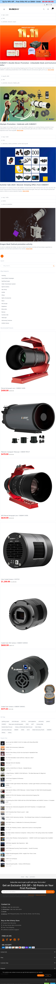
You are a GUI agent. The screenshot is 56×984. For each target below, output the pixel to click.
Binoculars (4, 309)
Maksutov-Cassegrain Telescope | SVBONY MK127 (15, 452)
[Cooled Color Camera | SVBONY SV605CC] (28, 678)
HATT (32, 724)
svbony (9, 732)
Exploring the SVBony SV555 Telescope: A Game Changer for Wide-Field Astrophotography (28, 790)
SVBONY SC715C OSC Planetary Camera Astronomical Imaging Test (22, 795)
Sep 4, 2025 (5, 15)
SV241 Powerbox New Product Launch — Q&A (17, 812)
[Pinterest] (18, 939)
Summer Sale (5, 314)
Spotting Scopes (6, 281)
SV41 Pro (23, 721)
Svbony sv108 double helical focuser (23, 727)
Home (22, 876)
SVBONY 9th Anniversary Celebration (15, 747)
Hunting (4, 275)
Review (3, 312)
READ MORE (51, 69)
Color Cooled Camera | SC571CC (10, 579)
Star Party (4, 289)
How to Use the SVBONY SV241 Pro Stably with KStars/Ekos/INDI (22, 742)
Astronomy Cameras (7, 320)
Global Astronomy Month (38, 729)
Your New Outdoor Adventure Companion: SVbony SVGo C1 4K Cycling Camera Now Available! (29, 832)
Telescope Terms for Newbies (13, 763)
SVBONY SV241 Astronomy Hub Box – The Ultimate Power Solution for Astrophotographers (28, 817)
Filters (3, 295)
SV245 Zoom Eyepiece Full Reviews (14, 778)
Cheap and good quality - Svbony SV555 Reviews (18, 864)
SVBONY (16, 729)
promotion (32, 876)
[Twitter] (10, 939)
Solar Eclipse (38, 727)
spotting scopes (5, 721)
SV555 (3, 292)
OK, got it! (40, 975)
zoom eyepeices (32, 721)
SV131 (28, 729)
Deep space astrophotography (16, 724)
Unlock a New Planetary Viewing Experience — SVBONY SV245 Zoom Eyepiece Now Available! (29, 838)
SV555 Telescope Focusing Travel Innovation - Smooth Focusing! (22, 848)
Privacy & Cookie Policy (41, 894)
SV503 (22, 729)
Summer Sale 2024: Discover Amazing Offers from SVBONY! (24, 185)
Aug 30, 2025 (5, 76)
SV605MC (49, 729)
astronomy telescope (7, 729)
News (3, 300)
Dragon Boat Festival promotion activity (16, 244)
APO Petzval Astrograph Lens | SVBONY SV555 (14, 515)
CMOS (27, 724)
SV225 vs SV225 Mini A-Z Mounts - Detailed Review (19, 768)
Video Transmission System (9, 284)
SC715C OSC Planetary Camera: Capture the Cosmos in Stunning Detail (23, 827)
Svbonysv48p (39, 724)
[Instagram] (15, 939)
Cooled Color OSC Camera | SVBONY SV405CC (14, 643)
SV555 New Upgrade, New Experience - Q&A (17, 843)
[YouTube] (3, 939)
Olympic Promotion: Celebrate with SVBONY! (18, 124)
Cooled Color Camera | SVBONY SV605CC (13, 706)
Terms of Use (31, 894)
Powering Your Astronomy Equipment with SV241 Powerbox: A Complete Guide (25, 806)
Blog (27, 876)
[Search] (28, 265)
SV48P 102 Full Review (11, 858)
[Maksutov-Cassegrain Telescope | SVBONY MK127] (28, 423)
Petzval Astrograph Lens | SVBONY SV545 (13, 388)
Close (47, 975)
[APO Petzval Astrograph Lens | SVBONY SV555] (28, 487)
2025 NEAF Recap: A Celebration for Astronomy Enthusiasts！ (21, 822)
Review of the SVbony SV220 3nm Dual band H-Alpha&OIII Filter (22, 752)
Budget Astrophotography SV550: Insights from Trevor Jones (21, 853)
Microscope (4, 303)
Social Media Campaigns (8, 278)
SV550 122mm (5, 323)
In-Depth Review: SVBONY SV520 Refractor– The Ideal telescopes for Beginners (26, 773)
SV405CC (4, 724)
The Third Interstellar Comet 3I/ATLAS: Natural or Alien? (20, 757)
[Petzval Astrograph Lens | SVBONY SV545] (28, 359)
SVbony (3, 732)
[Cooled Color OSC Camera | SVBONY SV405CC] (28, 614)
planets (48, 721)
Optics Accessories (6, 298)
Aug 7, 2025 (5, 136)
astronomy (41, 721)
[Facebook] (7, 939)
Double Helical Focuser (7, 727)
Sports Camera (5, 286)
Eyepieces (4, 306)
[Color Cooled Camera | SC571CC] (28, 550)
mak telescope (15, 721)
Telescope (4, 317)
